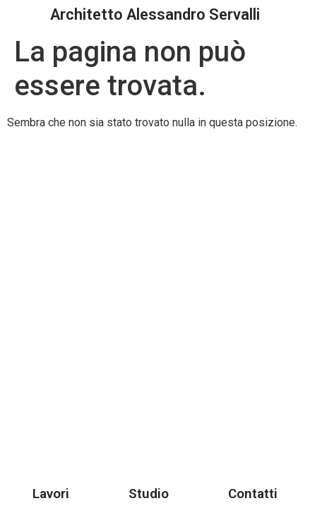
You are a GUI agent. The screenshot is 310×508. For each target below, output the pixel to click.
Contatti (253, 493)
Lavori (50, 493)
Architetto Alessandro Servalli (155, 14)
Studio (149, 493)
